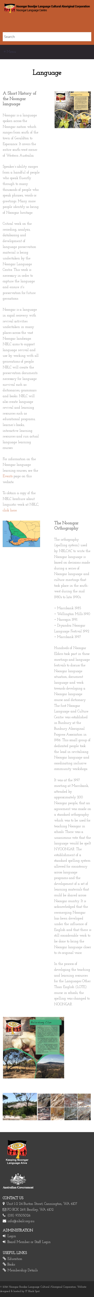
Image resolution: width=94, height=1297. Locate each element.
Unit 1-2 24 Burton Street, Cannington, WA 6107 (41, 1204)
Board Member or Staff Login (29, 1242)
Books (11, 1264)
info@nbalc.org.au (20, 1221)
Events (7, 476)
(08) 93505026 (19, 1215)
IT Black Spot (32, 1291)
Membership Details (22, 1270)
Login (11, 1236)
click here (10, 510)
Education (14, 1259)
